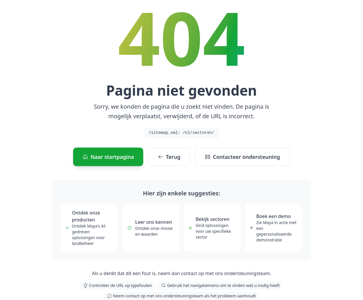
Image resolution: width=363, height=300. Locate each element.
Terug (169, 156)
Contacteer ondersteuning (242, 156)
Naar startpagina (108, 156)
